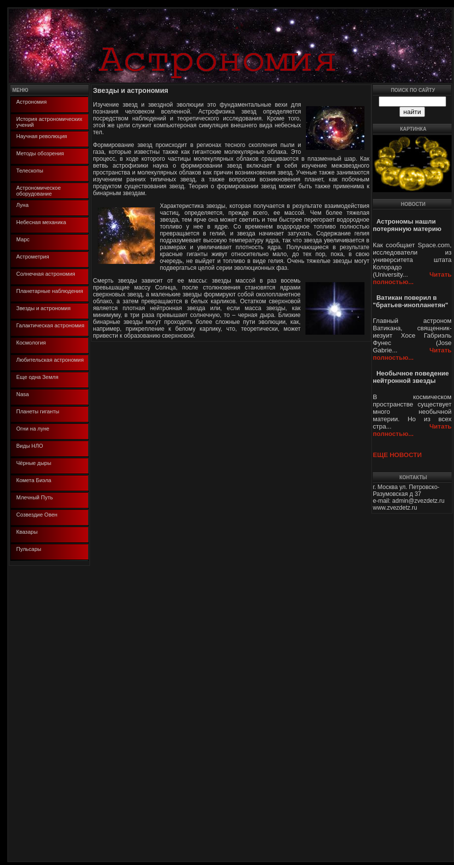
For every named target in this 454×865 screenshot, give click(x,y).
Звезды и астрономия (43, 308)
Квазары (26, 532)
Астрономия (31, 102)
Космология (31, 343)
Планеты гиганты (37, 411)
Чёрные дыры (33, 463)
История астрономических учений (49, 122)
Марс (23, 239)
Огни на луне (32, 429)
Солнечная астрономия (45, 274)
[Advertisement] (38, 713)
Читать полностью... (412, 278)
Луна (22, 205)
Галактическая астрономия (50, 325)
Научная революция (41, 136)
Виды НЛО (29, 446)
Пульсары (28, 549)
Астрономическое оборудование (38, 191)
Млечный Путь (34, 497)
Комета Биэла (33, 480)
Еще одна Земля (37, 377)
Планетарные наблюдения (49, 291)
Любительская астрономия (50, 360)
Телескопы (29, 170)
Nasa (22, 394)
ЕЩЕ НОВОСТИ (397, 455)
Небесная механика (41, 222)
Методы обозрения (40, 153)
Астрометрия (32, 257)
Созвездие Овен (37, 515)
